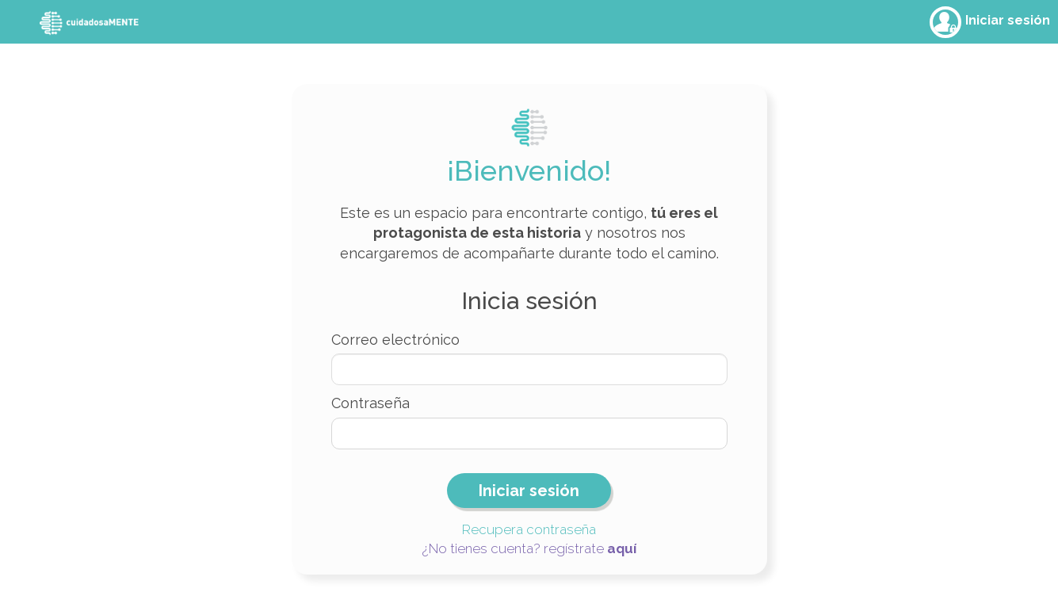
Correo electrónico (395, 339)
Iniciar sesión (1007, 20)
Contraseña (370, 403)
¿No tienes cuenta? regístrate (529, 548)
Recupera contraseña (529, 529)
